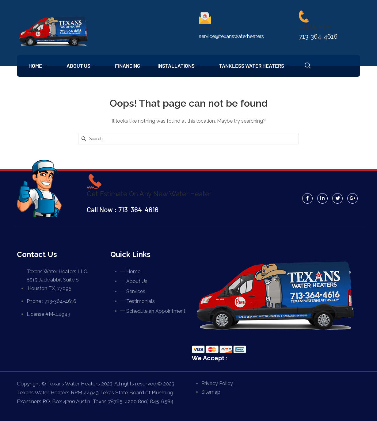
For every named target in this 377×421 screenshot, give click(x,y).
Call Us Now (315, 27)
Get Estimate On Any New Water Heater (151, 193)
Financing (130, 66)
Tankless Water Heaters (258, 66)
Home (38, 66)
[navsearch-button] (312, 66)
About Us (82, 66)
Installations (182, 66)
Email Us (210, 28)
